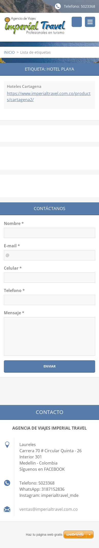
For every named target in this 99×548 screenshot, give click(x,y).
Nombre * (14, 223)
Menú (90, 22)
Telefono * (14, 290)
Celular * (13, 268)
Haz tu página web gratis (44, 534)
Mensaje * (14, 313)
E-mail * (12, 246)
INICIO (9, 52)
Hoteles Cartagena (24, 86)
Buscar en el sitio (77, 22)
